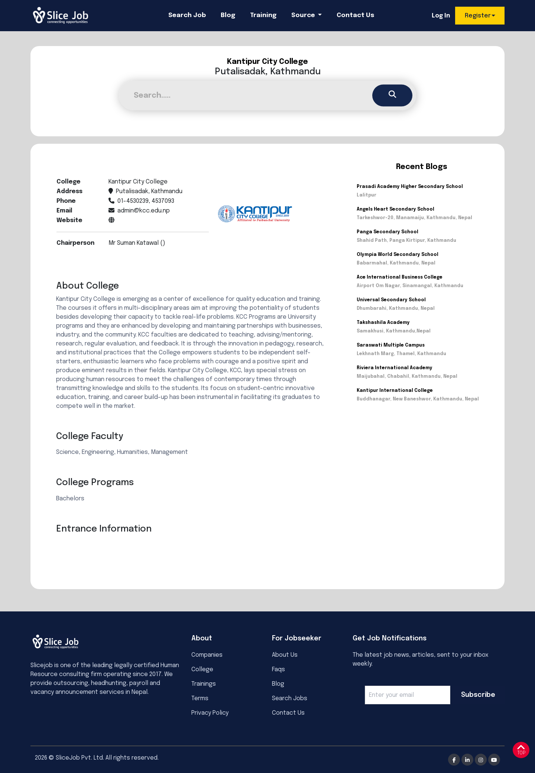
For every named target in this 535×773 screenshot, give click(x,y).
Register (478, 16)
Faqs (278, 669)
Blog (228, 15)
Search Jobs (289, 698)
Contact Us (355, 15)
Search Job (187, 15)
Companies (207, 655)
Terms (199, 698)
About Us (285, 655)
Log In (441, 16)
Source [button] (304, 15)
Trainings (203, 684)
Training (263, 15)
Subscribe (478, 695)
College (202, 669)
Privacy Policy (209, 713)
